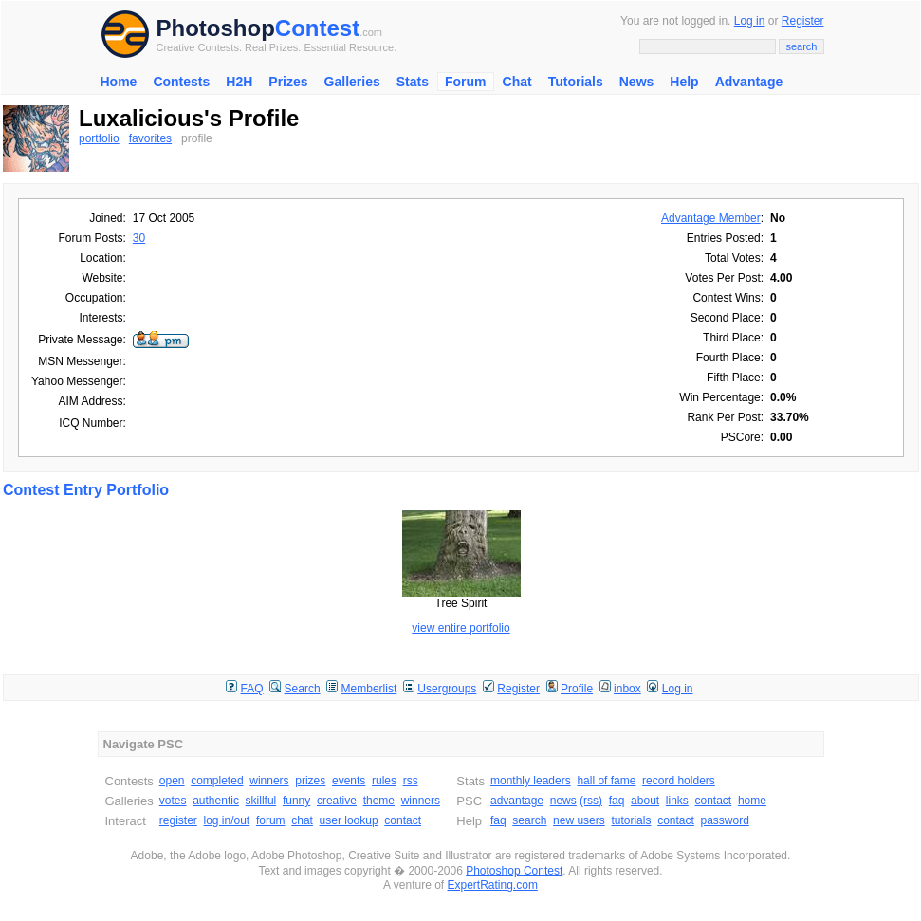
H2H (239, 81)
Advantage (749, 81)
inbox (627, 688)
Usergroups (446, 688)
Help (684, 81)
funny (296, 800)
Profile (577, 688)
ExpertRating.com (493, 885)
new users (579, 820)
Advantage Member (711, 218)
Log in (749, 21)
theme (379, 800)
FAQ (252, 688)
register (178, 820)
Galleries (352, 81)
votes (173, 800)
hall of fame (606, 780)
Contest (317, 28)
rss (410, 780)
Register (803, 21)
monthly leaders (530, 780)
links (677, 800)
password (725, 820)
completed (217, 780)
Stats (412, 81)
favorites (150, 138)
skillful (261, 800)
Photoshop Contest (514, 870)
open (172, 780)
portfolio (99, 138)
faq (617, 800)
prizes (310, 780)
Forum (466, 81)
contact (402, 820)
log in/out (227, 820)
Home (119, 81)
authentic (216, 800)
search (529, 820)
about (645, 800)
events (348, 780)
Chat (517, 81)
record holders (678, 780)
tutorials (631, 820)
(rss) (591, 800)
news (563, 800)
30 (139, 238)
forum (271, 820)
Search (303, 688)
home (752, 800)
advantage (516, 800)
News (636, 81)
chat (302, 820)
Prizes (287, 81)
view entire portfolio (460, 628)
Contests (181, 81)
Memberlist (369, 688)
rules (384, 780)
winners (268, 780)
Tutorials (575, 81)
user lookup (349, 820)
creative (337, 800)
